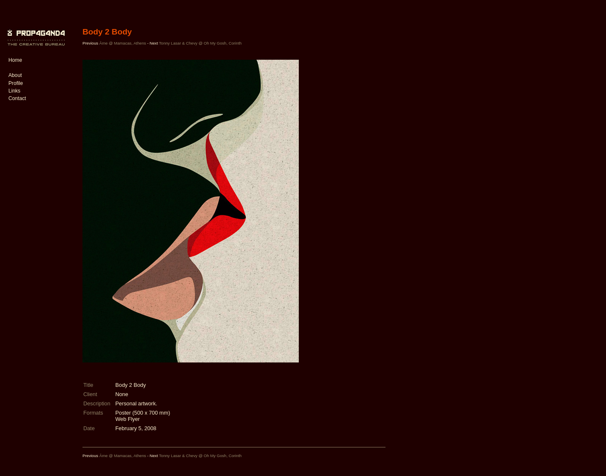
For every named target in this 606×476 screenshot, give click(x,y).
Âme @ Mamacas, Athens (122, 43)
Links (14, 91)
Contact (17, 98)
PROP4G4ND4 (35, 31)
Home (15, 60)
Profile (15, 83)
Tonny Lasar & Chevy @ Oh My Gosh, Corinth (200, 43)
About (15, 75)
